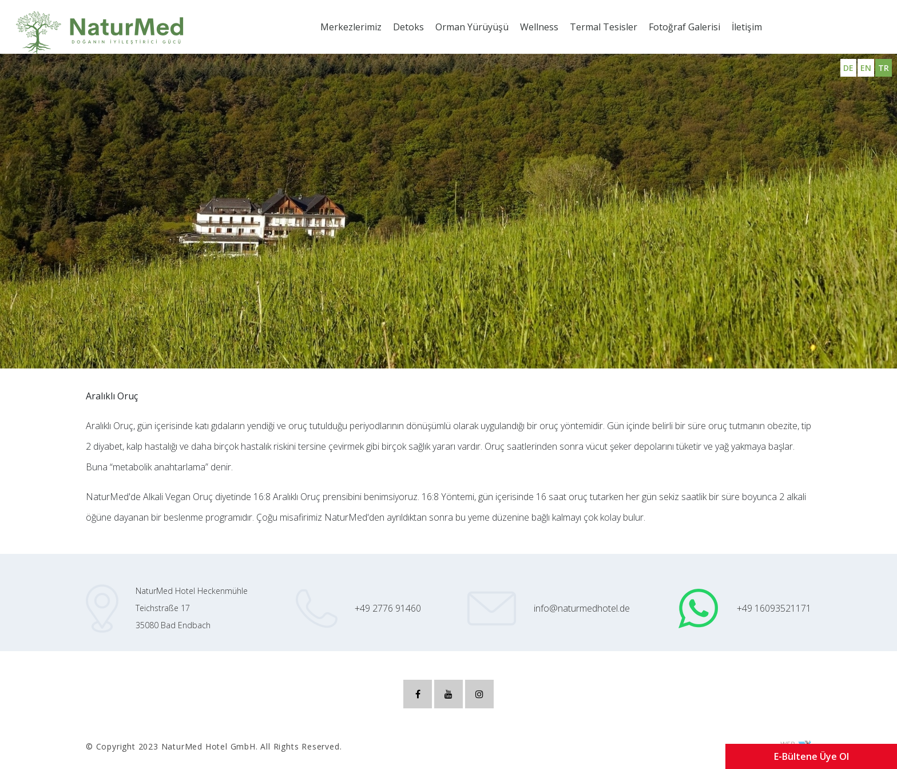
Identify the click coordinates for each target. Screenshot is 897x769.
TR (883, 67)
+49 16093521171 (774, 608)
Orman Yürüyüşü (472, 27)
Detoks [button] (408, 27)
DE (848, 67)
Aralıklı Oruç (41, 333)
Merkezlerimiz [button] (351, 27)
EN (865, 67)
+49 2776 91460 (388, 608)
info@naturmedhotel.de (582, 608)
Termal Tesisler (603, 27)
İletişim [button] (747, 27)
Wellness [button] (539, 27)
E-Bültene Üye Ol (811, 756)
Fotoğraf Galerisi (684, 27)
